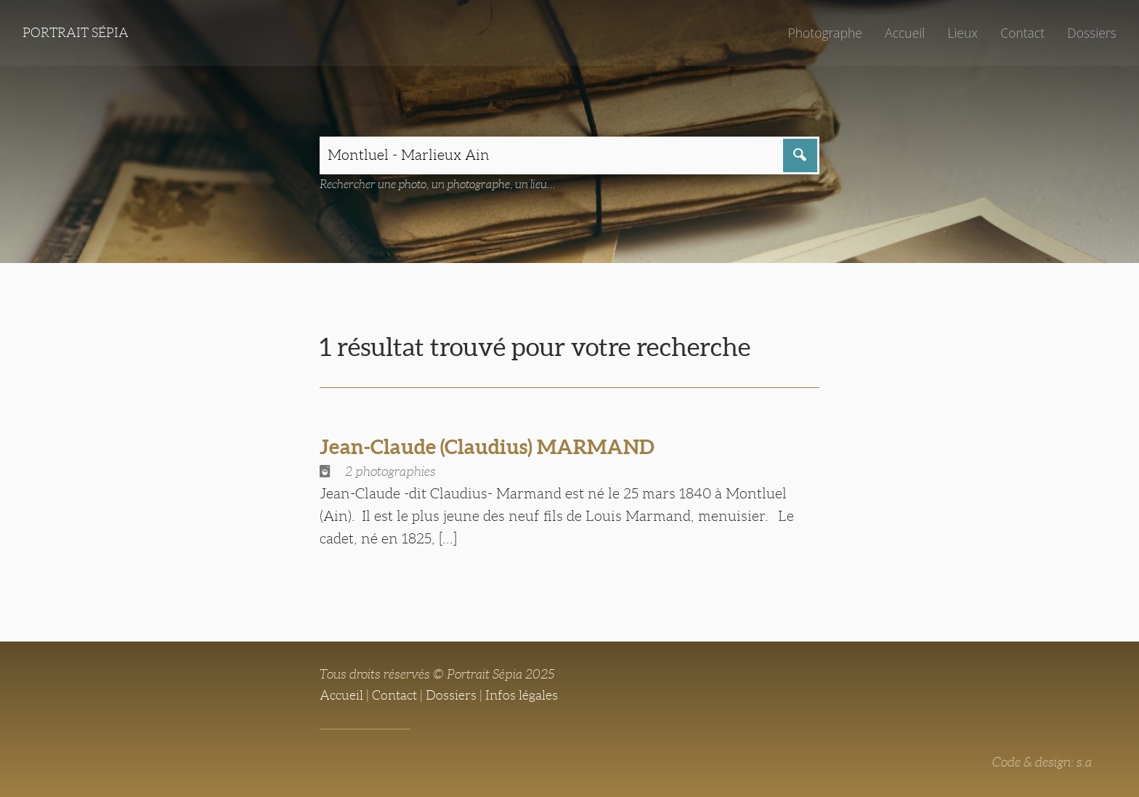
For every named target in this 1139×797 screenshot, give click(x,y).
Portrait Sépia (76, 32)
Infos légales (521, 695)
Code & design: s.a (1042, 762)
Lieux (962, 32)
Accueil (905, 32)
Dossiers (1091, 32)
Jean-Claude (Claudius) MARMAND (487, 446)
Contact (1022, 32)
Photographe (824, 32)
